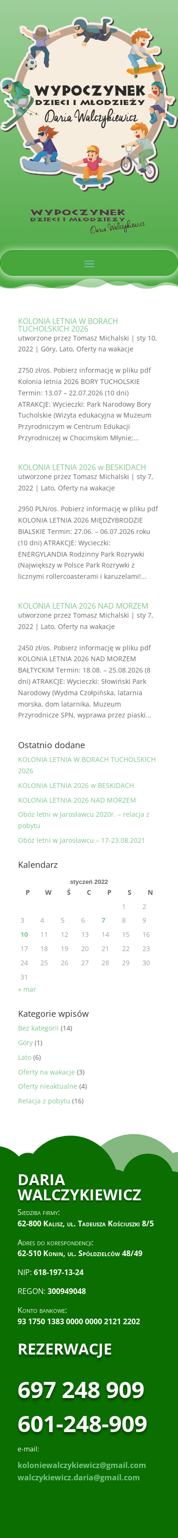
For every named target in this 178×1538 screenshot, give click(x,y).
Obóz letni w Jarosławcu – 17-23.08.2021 (81, 840)
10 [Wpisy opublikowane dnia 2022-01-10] (24, 934)
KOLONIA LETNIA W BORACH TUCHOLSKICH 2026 (68, 325)
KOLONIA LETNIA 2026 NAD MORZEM (83, 606)
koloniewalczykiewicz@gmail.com (82, 1465)
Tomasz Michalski (101, 337)
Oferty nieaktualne (47, 1086)
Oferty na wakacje (104, 348)
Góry (48, 348)
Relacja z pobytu (44, 1100)
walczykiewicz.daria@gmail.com (79, 1477)
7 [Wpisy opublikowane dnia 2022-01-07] (103, 920)
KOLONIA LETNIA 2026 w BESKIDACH (82, 467)
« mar (27, 989)
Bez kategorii (38, 1027)
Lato (66, 348)
